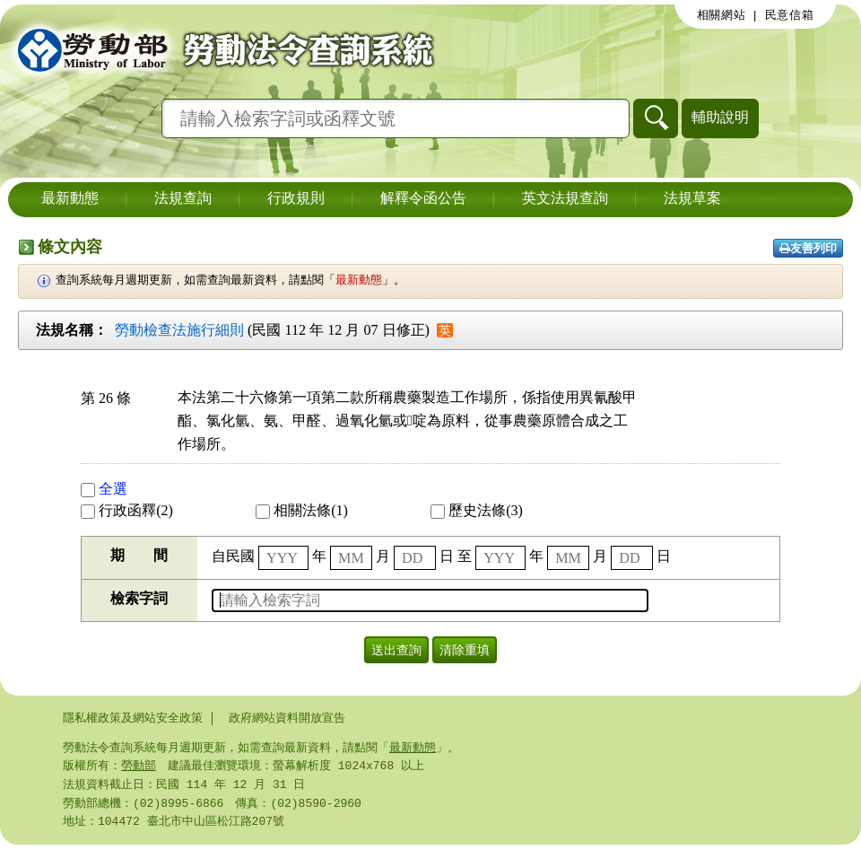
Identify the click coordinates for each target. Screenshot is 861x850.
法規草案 (692, 199)
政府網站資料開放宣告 (287, 718)
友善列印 (808, 248)
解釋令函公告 (423, 199)
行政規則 (296, 199)
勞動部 (138, 767)
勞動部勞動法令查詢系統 (219, 49)
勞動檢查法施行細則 (179, 329)
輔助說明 (720, 117)
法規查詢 (183, 199)
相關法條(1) (302, 510)
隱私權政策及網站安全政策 (133, 718)
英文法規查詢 (565, 199)
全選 (104, 488)
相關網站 (721, 15)
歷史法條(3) (476, 510)
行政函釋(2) (127, 510)
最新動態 (70, 199)
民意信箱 (789, 15)
